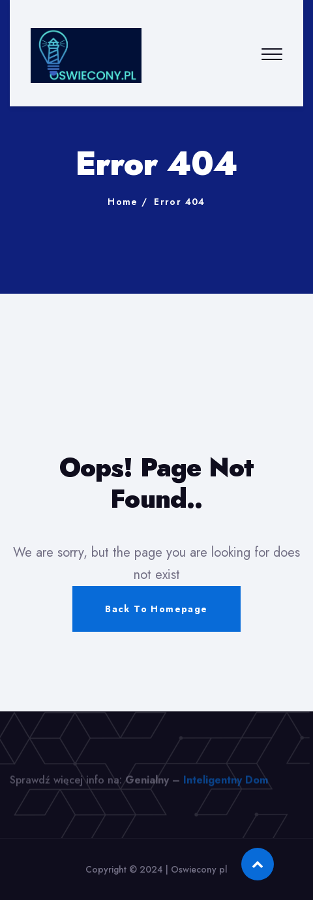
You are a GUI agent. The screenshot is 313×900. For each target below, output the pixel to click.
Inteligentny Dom (225, 783)
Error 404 (179, 201)
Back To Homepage (156, 608)
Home (123, 201)
